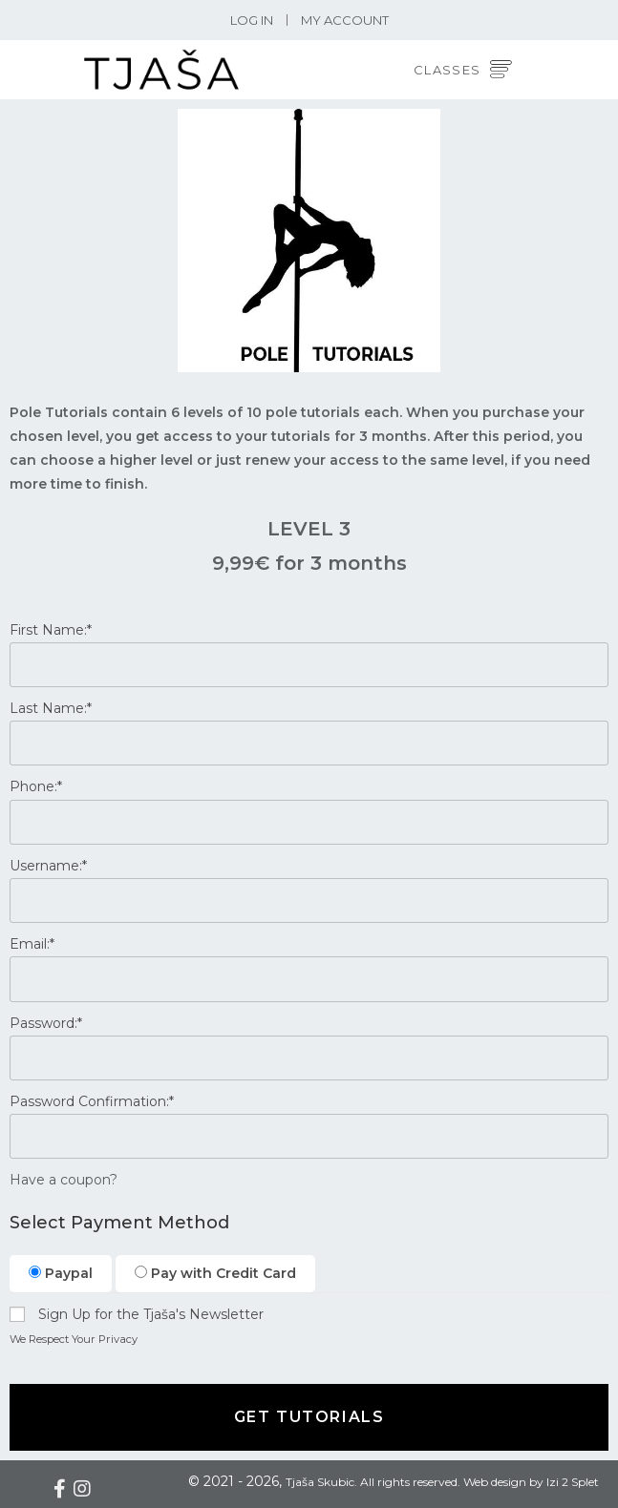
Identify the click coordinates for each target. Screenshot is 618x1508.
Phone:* (36, 786)
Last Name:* (51, 708)
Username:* (48, 865)
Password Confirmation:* (92, 1101)
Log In (251, 20)
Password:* (46, 1023)
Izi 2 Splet (572, 1482)
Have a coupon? (63, 1179)
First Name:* (51, 630)
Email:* (32, 944)
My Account (345, 20)
